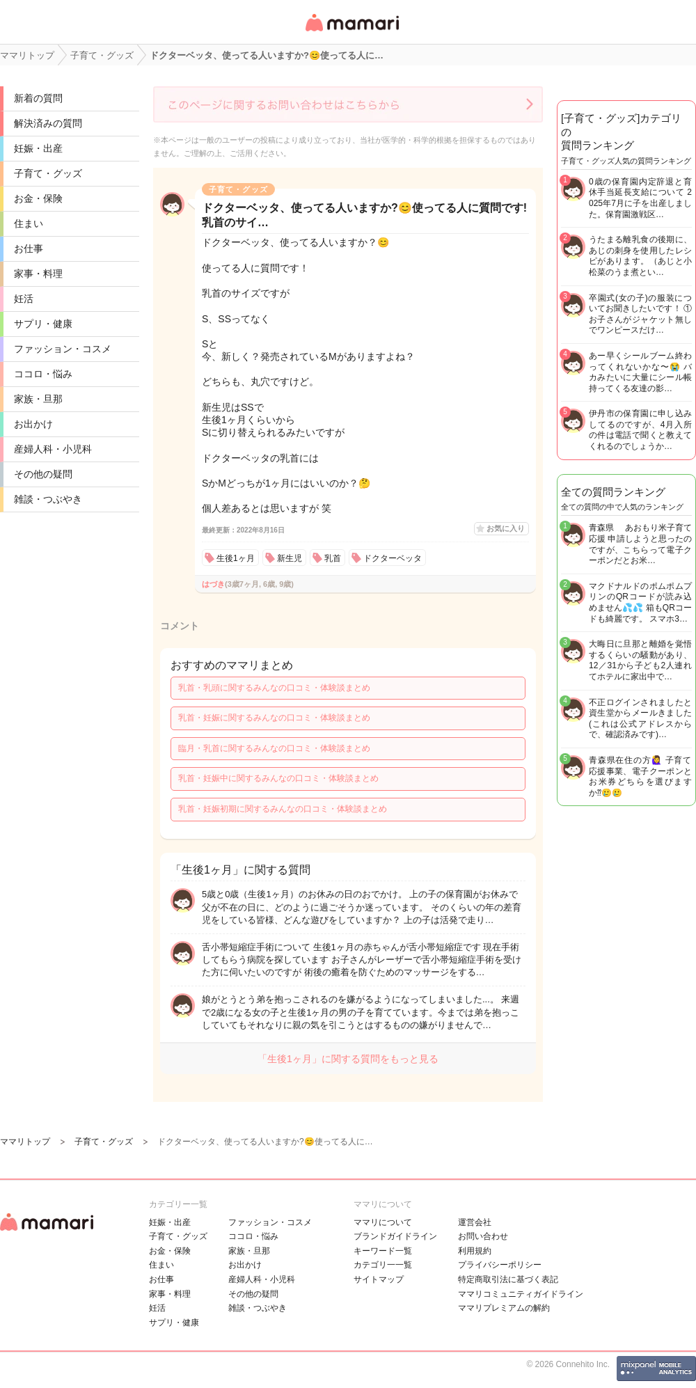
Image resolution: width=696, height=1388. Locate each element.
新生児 (289, 558)
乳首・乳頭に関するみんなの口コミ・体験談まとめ (274, 688)
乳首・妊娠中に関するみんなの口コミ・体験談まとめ (278, 778)
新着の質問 (38, 98)
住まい (28, 223)
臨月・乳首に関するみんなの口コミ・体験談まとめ (274, 748)
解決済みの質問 (48, 123)
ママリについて (383, 1222)
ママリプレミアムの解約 (504, 1308)
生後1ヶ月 (235, 558)
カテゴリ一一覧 (383, 1265)
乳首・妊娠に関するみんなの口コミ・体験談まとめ (274, 718)
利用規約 (474, 1251)
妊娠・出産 (38, 148)
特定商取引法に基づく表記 (508, 1279)
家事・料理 (38, 273)
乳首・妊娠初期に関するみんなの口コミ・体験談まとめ (282, 809)
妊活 (23, 298)
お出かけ (33, 423)
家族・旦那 (38, 398)
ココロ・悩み (43, 373)
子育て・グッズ (48, 173)
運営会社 (474, 1222)
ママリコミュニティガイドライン (520, 1294)
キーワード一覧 (383, 1251)
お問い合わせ (483, 1236)
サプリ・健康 (43, 323)
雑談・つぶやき (48, 499)
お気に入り (506, 528)
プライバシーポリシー (499, 1265)
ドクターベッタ (392, 558)
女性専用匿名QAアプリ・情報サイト (351, 32)
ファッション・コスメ (62, 348)
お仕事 (28, 248)
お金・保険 (38, 198)
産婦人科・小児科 (53, 449)
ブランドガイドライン (395, 1236)
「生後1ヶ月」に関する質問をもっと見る (348, 1058)
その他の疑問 (43, 474)
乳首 (332, 558)
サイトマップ (379, 1279)
